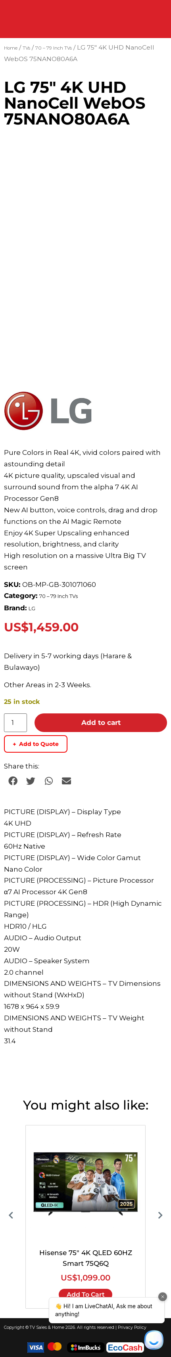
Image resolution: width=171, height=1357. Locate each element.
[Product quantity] (15, 722)
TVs (26, 48)
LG (32, 608)
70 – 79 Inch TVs (53, 48)
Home (10, 48)
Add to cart (101, 722)
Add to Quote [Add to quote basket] (36, 744)
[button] (13, 781)
